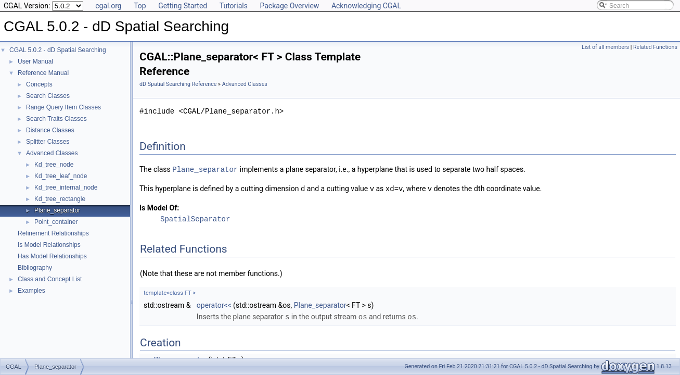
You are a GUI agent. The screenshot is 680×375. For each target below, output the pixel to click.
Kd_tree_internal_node (65, 187)
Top (140, 6)
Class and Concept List (50, 279)
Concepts (39, 84)
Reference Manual (43, 73)
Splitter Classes (47, 141)
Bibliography (35, 267)
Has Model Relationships (52, 256)
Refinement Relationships (53, 233)
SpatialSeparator (195, 218)
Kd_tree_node (53, 164)
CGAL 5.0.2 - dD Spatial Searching (57, 50)
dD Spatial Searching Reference (177, 84)
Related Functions (655, 47)
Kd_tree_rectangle (59, 199)
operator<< (214, 304)
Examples (31, 290)
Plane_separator (57, 210)
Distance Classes (50, 130)
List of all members (605, 47)
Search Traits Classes (56, 118)
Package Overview (289, 6)
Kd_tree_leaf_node (60, 176)
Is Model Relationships (49, 244)
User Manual (35, 61)
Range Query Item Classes (63, 107)
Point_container (56, 222)
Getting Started (182, 6)
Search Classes (48, 95)
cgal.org (108, 6)
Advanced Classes (52, 153)
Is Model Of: (159, 207)
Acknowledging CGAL (366, 6)
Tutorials (234, 6)
